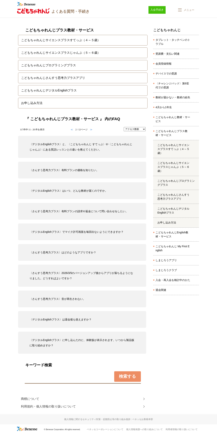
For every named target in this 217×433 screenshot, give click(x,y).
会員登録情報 (164, 63)
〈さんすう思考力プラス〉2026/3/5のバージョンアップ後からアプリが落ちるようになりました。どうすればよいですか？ (81, 275)
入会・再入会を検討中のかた (173, 280)
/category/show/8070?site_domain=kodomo (196, 74)
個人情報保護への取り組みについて (144, 429)
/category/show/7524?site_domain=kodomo (196, 107)
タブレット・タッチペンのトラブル (173, 41)
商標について (30, 398)
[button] (185, 10)
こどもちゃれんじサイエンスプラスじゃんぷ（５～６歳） (173, 166)
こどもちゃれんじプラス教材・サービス (171, 133)
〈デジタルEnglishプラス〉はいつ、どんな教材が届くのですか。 (69, 190)
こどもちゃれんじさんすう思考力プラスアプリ (173, 196)
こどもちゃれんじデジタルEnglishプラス (173, 210)
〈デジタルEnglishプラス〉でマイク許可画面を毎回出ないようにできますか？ (77, 231)
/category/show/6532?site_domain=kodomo (196, 197)
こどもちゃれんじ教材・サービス (173, 119)
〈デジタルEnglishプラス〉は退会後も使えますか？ (61, 319)
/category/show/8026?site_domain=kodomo (196, 42)
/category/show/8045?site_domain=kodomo (196, 97)
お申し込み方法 (166, 222)
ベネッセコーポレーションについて (105, 429)
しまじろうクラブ (166, 270)
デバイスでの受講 (166, 73)
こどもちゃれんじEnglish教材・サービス (172, 234)
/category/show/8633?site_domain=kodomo (196, 260)
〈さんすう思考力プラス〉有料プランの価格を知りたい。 (64, 170)
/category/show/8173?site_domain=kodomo (196, 85)
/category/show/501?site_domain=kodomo (196, 270)
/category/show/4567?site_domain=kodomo (196, 167)
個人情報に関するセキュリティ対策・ (108, 419)
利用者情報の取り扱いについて (182, 429)
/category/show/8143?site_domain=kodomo (196, 280)
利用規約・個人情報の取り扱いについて (48, 406)
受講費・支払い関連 (168, 53)
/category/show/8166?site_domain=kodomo (196, 290)
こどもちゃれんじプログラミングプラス (176, 182)
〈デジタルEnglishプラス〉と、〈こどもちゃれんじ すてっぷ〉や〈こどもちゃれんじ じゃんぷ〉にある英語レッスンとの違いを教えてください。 (81, 147)
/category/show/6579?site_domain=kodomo (196, 211)
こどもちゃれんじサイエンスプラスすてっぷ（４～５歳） (173, 148)
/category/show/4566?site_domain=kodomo (196, 149)
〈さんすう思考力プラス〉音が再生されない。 (57, 298)
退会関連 (161, 289)
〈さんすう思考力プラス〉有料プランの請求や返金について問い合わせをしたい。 (79, 211)
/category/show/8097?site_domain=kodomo (196, 64)
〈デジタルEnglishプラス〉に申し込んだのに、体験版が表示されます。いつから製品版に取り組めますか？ (82, 343)
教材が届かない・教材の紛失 (173, 97)
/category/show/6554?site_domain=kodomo (196, 248)
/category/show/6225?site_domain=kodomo (196, 133)
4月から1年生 (164, 107)
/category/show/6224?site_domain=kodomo (196, 234)
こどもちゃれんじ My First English (173, 248)
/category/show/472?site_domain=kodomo (196, 119)
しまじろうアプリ (166, 260)
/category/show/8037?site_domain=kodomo (196, 54)
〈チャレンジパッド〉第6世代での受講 (172, 85)
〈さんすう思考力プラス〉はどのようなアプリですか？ (63, 252)
